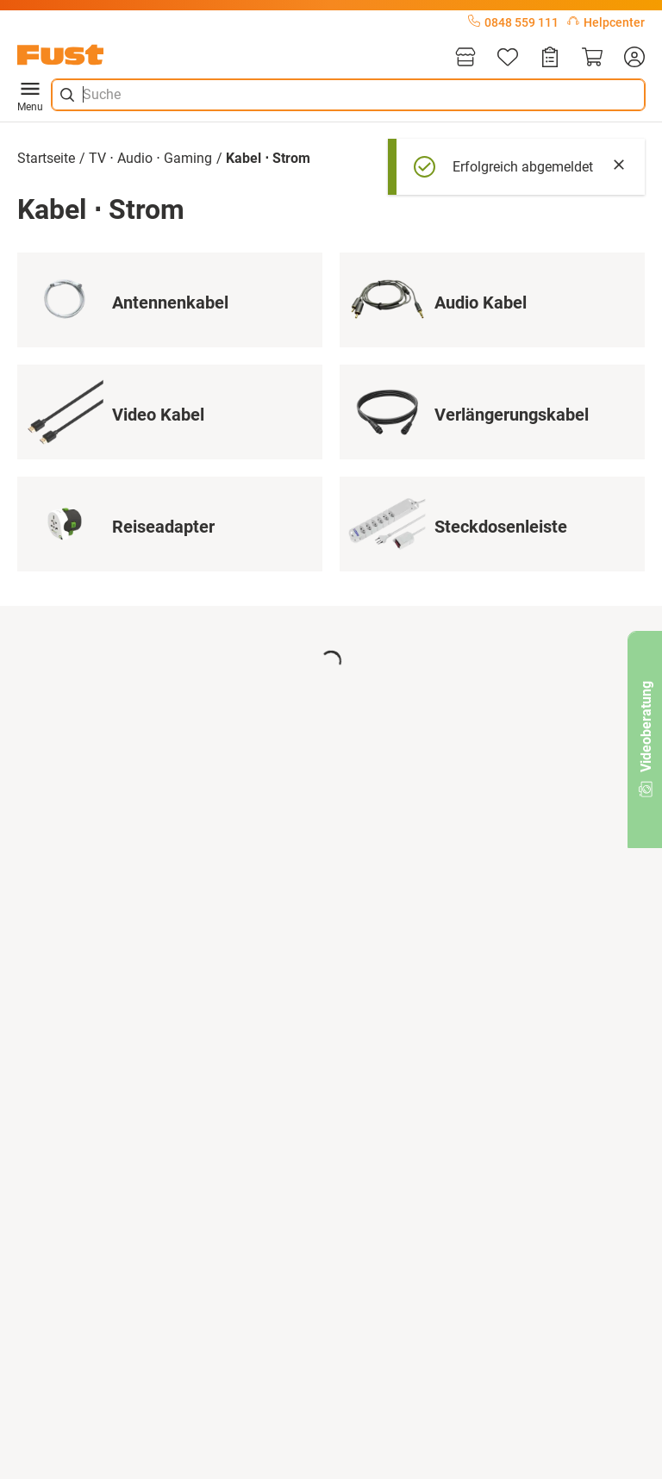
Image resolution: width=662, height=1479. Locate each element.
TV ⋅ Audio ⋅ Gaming (150, 158)
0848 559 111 (513, 22)
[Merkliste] (507, 58)
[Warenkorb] (592, 58)
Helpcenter (606, 22)
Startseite (46, 158)
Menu (30, 95)
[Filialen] (465, 58)
